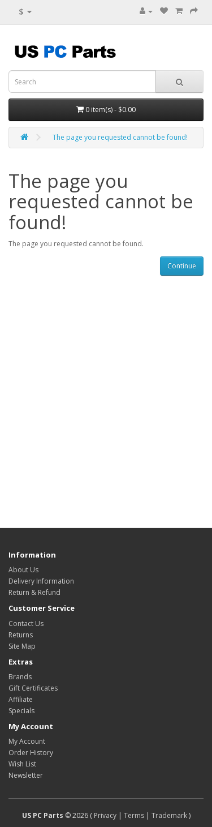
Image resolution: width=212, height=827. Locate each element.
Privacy (105, 815)
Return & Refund (34, 592)
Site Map (22, 646)
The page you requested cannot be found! (120, 137)
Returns (20, 635)
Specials (21, 710)
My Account (26, 741)
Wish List (22, 764)
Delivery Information (41, 581)
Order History (30, 752)
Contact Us (26, 623)
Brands (20, 677)
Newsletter (25, 775)
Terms (134, 815)
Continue (181, 266)
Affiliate (20, 699)
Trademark (169, 815)
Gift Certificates (33, 688)
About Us (23, 570)
